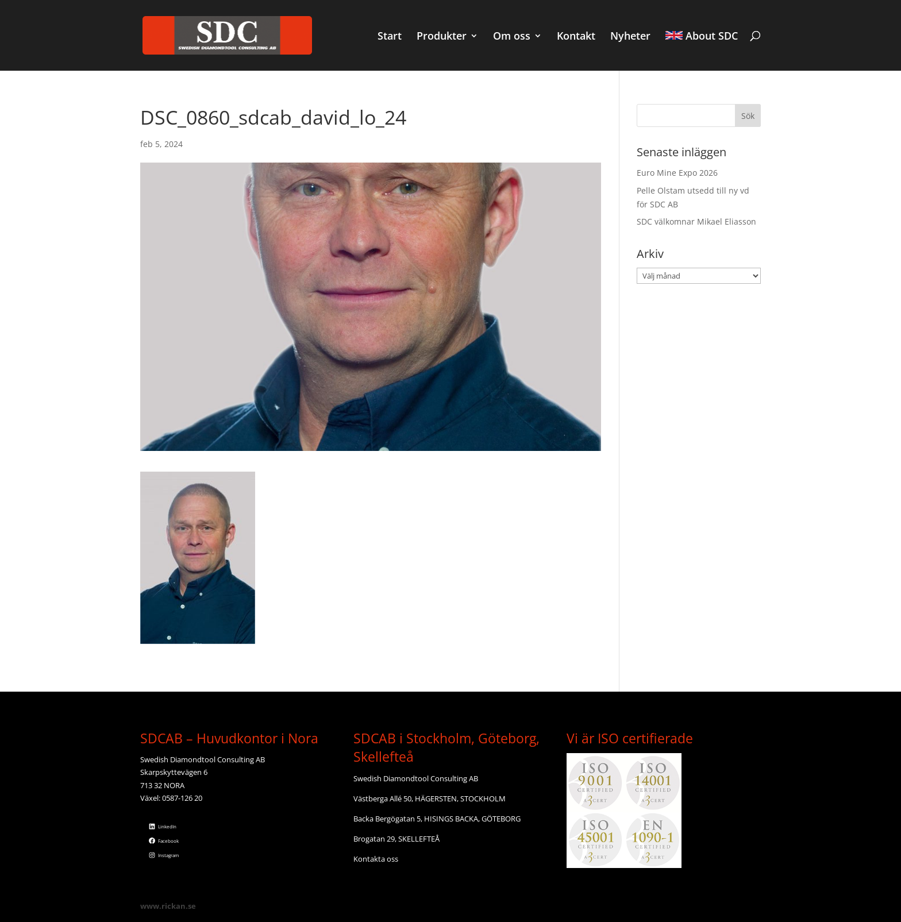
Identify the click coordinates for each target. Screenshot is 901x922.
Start (390, 37)
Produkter (442, 37)
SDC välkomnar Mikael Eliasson (696, 221)
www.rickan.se (168, 906)
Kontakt (576, 37)
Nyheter (630, 37)
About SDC (701, 37)
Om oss (511, 37)
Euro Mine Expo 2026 (677, 172)
